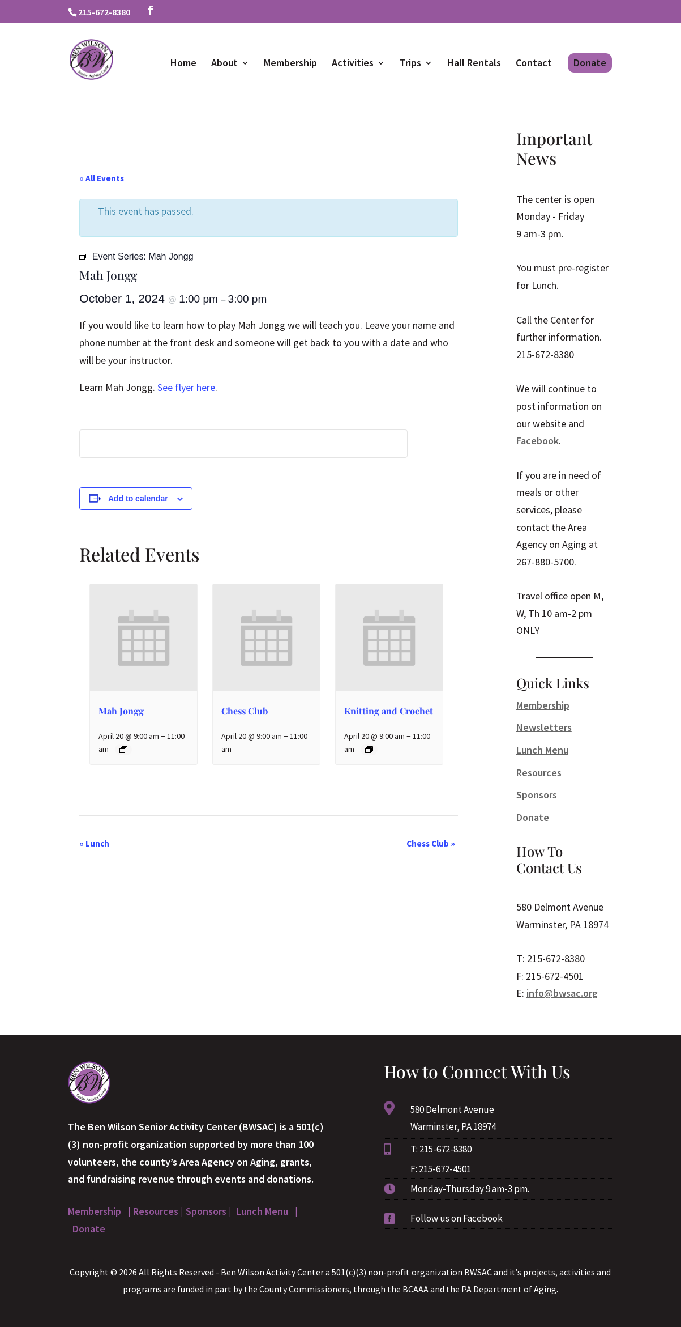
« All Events (101, 178)
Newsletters (544, 727)
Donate (589, 62)
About (224, 64)
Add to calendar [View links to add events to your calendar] (138, 498)
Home (183, 64)
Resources (539, 772)
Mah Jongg (121, 711)
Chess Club (244, 711)
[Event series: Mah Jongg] (123, 749)
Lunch (94, 843)
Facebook (537, 440)
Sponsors (536, 794)
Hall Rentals (474, 64)
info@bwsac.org (562, 992)
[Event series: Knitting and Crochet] (369, 749)
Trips (410, 64)
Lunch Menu (542, 749)
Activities (353, 64)
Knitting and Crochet (388, 711)
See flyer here (186, 387)
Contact (534, 64)
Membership (290, 64)
